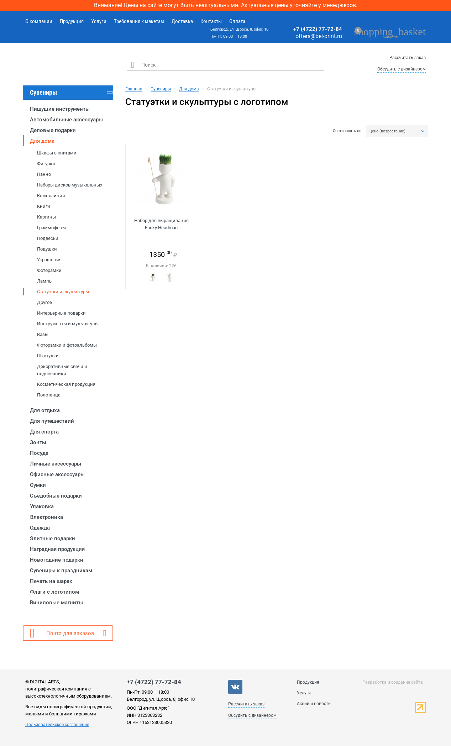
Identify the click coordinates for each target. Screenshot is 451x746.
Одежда (40, 528)
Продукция (72, 21)
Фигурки (46, 163)
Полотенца (49, 395)
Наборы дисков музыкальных (69, 185)
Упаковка (42, 506)
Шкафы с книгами (57, 153)
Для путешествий (52, 421)
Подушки (47, 249)
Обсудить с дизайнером (401, 69)
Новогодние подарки (56, 560)
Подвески (47, 238)
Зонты (38, 442)
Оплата (237, 21)
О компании (38, 21)
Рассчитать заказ (407, 57)
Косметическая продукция (66, 384)
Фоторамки (49, 270)
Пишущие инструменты (60, 109)
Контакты (211, 21)
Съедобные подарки (56, 496)
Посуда (39, 453)
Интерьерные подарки (61, 313)
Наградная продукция (57, 549)
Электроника (46, 517)
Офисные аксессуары (57, 474)
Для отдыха (45, 410)
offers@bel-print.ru (318, 36)
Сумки (38, 485)
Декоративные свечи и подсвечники (62, 370)
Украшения (49, 259)
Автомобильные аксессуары (66, 119)
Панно (44, 174)
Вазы (42, 334)
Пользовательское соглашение (57, 724)
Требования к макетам (139, 21)
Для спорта (44, 432)
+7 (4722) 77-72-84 (317, 29)
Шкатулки (48, 355)
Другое (44, 302)
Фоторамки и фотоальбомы (67, 345)
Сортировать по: (347, 131)
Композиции (51, 195)
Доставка (182, 21)
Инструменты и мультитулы (68, 323)
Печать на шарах (51, 581)
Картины (46, 217)
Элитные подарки (52, 538)
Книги (43, 206)
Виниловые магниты (56, 602)
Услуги (98, 21)
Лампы (45, 281)
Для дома (42, 141)
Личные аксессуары (55, 464)
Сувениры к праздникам (61, 570)
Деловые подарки (53, 130)
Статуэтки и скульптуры (63, 291)
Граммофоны (51, 227)
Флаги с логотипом (54, 592)
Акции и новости (314, 703)
